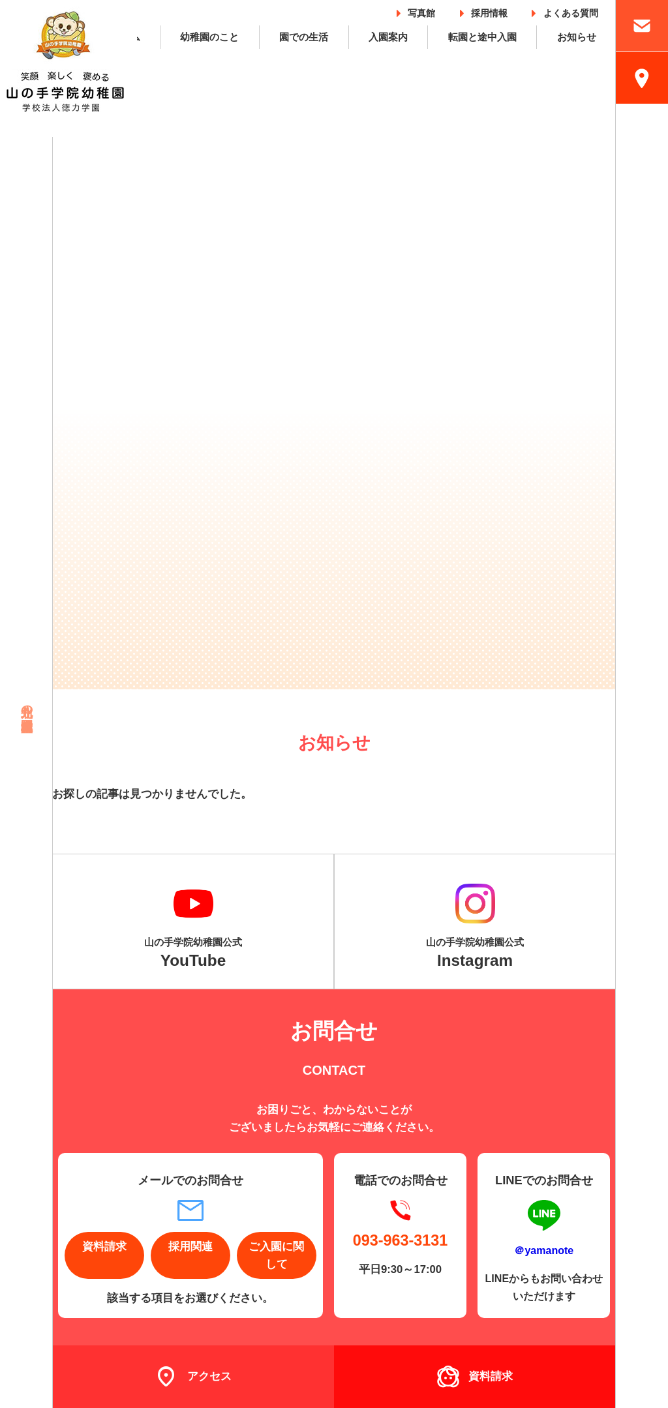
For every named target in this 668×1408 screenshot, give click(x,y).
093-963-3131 (400, 1240)
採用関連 (190, 1246)
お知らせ (576, 36)
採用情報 (489, 10)
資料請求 (104, 1246)
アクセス (209, 1376)
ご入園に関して (276, 1255)
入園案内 (388, 36)
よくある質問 (570, 10)
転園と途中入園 (482, 36)
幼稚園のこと (209, 36)
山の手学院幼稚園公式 (193, 952)
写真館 (421, 10)
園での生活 (303, 36)
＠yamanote (543, 1250)
